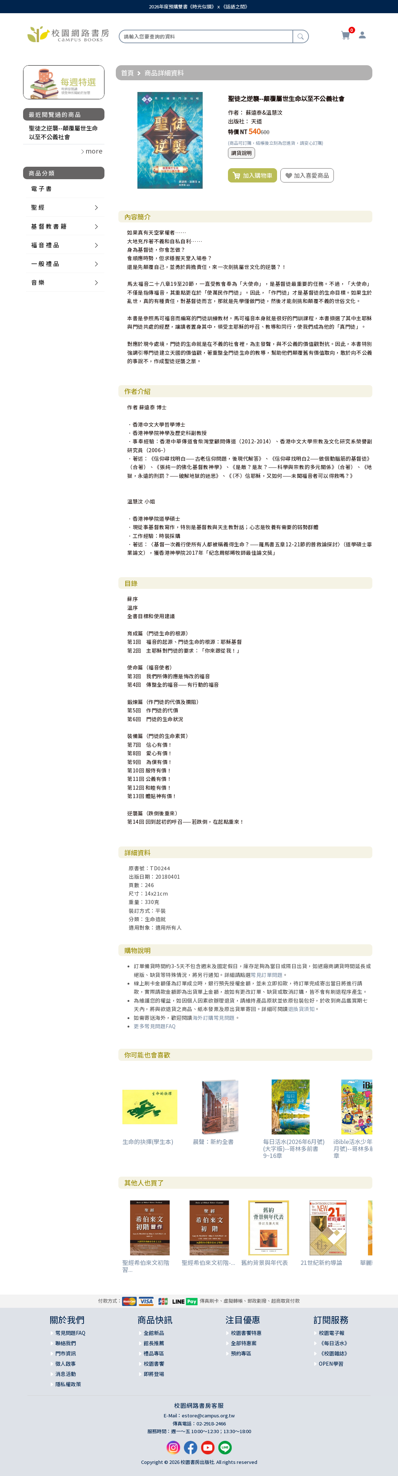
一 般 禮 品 (45, 263)
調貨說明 (241, 152)
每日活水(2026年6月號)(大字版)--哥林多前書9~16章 (294, 1148)
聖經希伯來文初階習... (145, 1266)
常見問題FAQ (70, 1332)
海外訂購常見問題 (213, 1017)
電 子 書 (41, 188)
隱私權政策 (68, 1384)
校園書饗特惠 (246, 1332)
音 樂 (37, 282)
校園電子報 (331, 1332)
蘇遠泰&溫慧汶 (264, 112)
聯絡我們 (65, 1343)
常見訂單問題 (267, 974)
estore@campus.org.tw (208, 1415)
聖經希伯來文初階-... (208, 1262)
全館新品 (154, 1332)
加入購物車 (252, 175)
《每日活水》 (334, 1343)
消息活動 (65, 1373)
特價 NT (237, 132)
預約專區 (241, 1353)
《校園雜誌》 (334, 1353)
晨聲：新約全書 (213, 1141)
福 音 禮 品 (45, 244)
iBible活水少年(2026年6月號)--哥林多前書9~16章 (365, 1148)
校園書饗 (154, 1363)
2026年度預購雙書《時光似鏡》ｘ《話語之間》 (199, 6)
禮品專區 (154, 1353)
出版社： (239, 121)
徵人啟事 (65, 1363)
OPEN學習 (331, 1363)
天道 (256, 121)
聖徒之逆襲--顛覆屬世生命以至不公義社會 (63, 132)
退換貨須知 (301, 1008)
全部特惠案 (244, 1343)
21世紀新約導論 (321, 1262)
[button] (212, 98)
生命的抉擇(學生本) (147, 1141)
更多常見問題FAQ (155, 1026)
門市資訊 (65, 1353)
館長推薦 (154, 1343)
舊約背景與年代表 (264, 1262)
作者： (236, 112)
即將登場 (154, 1373)
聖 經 (37, 207)
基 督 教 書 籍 (48, 226)
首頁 (127, 72)
